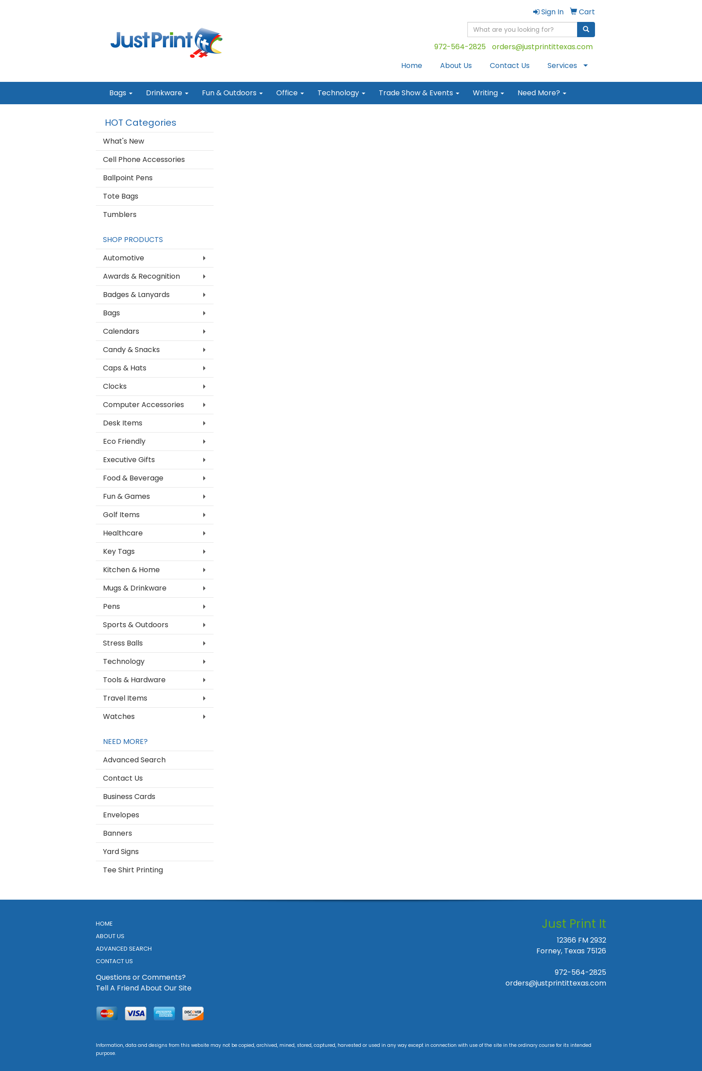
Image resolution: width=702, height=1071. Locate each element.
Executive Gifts (129, 460)
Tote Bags (120, 196)
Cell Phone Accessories (144, 159)
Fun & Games (126, 496)
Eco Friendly (124, 441)
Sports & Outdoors (135, 625)
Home (411, 65)
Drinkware (167, 93)
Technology (341, 93)
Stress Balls (123, 643)
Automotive (123, 258)
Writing (488, 93)
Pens (111, 606)
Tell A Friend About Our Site (144, 988)
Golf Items (121, 515)
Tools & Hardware (134, 680)
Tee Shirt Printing (133, 870)
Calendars (121, 331)
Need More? (542, 93)
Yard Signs (121, 851)
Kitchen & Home (131, 570)
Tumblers (120, 214)
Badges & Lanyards (136, 294)
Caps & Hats (124, 368)
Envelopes (121, 815)
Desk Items (122, 423)
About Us (456, 65)
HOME (104, 923)
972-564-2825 (460, 47)
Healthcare (123, 533)
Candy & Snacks (131, 349)
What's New (123, 141)
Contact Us (510, 65)
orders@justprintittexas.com (542, 47)
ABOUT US (110, 936)
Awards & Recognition (141, 276)
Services (562, 65)
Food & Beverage (133, 478)
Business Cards (129, 796)
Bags (121, 93)
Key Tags (119, 551)
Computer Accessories (143, 405)
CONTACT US (114, 961)
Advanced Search (134, 760)
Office (290, 93)
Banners (117, 833)
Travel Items (125, 698)
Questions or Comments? (141, 977)
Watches (119, 716)
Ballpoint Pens (128, 178)
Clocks (115, 386)
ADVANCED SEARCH (124, 948)
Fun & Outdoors (232, 93)
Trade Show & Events (419, 93)
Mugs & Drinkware (135, 588)
